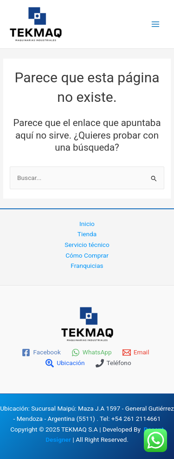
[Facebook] (41, 352)
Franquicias (87, 265)
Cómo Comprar (87, 255)
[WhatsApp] (91, 352)
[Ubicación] (65, 363)
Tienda (87, 234)
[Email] (136, 352)
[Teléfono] (113, 363)
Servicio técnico (86, 244)
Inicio (87, 223)
